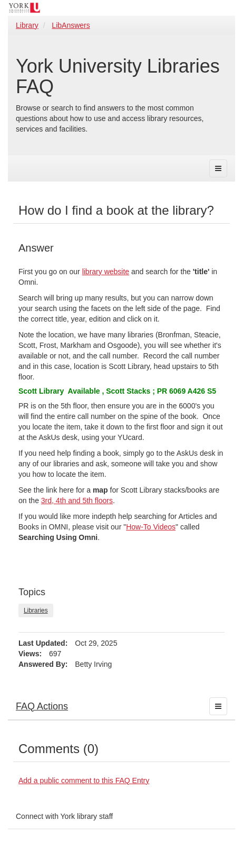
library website (105, 271)
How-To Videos (151, 527)
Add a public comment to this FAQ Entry (83, 780)
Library (27, 25)
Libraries (36, 610)
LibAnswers (71, 25)
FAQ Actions (42, 706)
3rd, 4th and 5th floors (77, 500)
